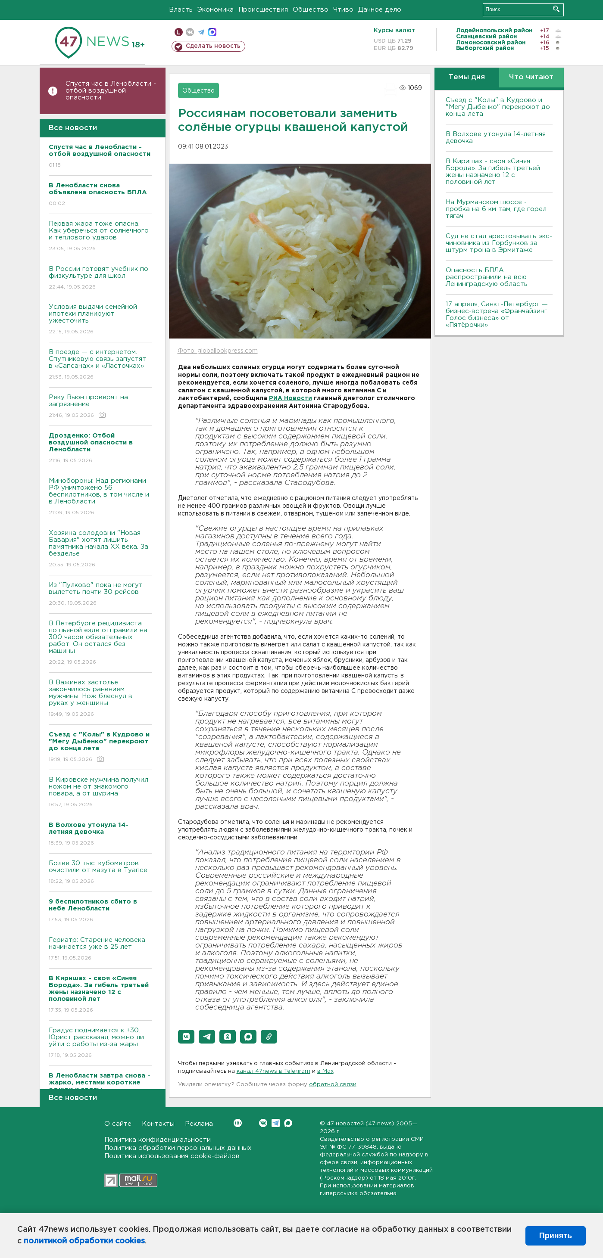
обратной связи (332, 1084)
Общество (310, 9)
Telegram (276, 1123)
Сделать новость (213, 46)
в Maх (325, 1071)
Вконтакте (238, 1123)
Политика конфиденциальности (157, 1140)
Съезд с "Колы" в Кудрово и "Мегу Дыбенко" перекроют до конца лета (498, 107)
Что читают (531, 77)
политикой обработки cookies (84, 1241)
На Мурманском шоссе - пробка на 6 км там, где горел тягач (496, 209)
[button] (186, 1037)
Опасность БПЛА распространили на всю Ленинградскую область (487, 277)
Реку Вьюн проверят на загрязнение (100, 406)
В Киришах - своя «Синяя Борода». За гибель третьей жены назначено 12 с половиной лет (493, 171)
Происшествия (263, 9)
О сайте (117, 1124)
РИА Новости (290, 398)
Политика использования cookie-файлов (172, 1156)
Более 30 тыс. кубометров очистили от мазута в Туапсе (100, 872)
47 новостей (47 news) (360, 1123)
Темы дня (466, 77)
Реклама (199, 1124)
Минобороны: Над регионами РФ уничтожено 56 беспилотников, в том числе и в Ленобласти (100, 497)
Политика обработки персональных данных (178, 1148)
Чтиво (343, 9)
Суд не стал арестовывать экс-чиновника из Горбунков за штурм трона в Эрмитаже (499, 243)
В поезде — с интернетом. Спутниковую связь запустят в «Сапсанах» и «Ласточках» (100, 365)
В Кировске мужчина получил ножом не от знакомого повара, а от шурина (100, 792)
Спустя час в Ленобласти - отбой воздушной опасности (111, 90)
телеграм (201, 32)
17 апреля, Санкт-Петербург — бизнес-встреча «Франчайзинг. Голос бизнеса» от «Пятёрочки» (497, 314)
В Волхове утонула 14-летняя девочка (496, 137)
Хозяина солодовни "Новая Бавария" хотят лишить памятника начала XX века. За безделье (100, 549)
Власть (181, 9)
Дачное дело (379, 9)
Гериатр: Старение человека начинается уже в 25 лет (100, 949)
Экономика (215, 9)
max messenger (212, 32)
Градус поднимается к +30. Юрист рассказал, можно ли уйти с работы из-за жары (100, 1043)
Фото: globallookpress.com (218, 351)
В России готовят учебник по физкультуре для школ (100, 278)
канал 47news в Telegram (273, 1071)
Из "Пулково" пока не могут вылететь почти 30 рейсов (100, 594)
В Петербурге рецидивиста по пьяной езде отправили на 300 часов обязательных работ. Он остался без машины (100, 643)
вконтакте (190, 32)
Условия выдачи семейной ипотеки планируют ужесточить (100, 319)
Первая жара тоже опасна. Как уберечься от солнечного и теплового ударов (100, 236)
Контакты (158, 1124)
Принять (555, 1235)
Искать (556, 9)
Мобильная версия (179, 32)
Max (288, 1123)
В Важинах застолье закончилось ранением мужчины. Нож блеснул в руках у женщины (100, 699)
